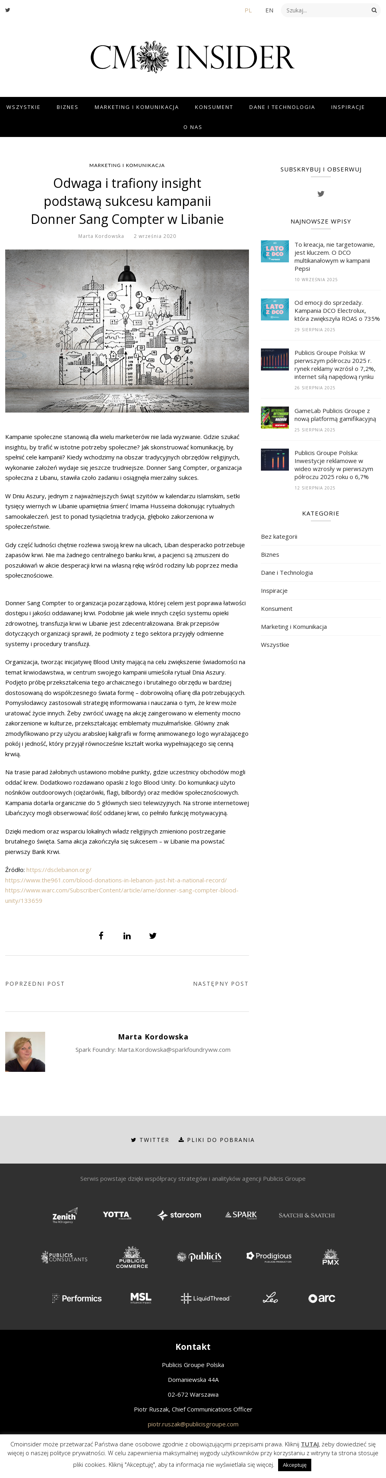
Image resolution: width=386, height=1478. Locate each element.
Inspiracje (348, 107)
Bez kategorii (279, 536)
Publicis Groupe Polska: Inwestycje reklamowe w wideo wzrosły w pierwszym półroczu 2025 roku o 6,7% (333, 465)
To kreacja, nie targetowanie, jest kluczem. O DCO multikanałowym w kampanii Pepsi (334, 256)
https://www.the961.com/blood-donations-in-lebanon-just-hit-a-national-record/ (116, 880)
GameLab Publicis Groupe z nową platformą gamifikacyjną (335, 415)
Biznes (68, 107)
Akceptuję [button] (294, 1464)
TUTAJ (310, 1444)
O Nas (193, 127)
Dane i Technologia (282, 107)
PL (248, 10)
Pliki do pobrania (217, 1140)
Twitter (150, 1140)
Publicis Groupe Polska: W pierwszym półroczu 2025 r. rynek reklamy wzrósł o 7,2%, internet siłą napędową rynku (335, 364)
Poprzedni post (35, 983)
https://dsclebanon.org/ (59, 870)
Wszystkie (23, 107)
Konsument (214, 107)
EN (269, 10)
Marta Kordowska (101, 236)
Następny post (221, 983)
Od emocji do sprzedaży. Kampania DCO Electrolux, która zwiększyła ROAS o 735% (337, 310)
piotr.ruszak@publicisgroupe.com (193, 1424)
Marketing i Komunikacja (137, 107)
